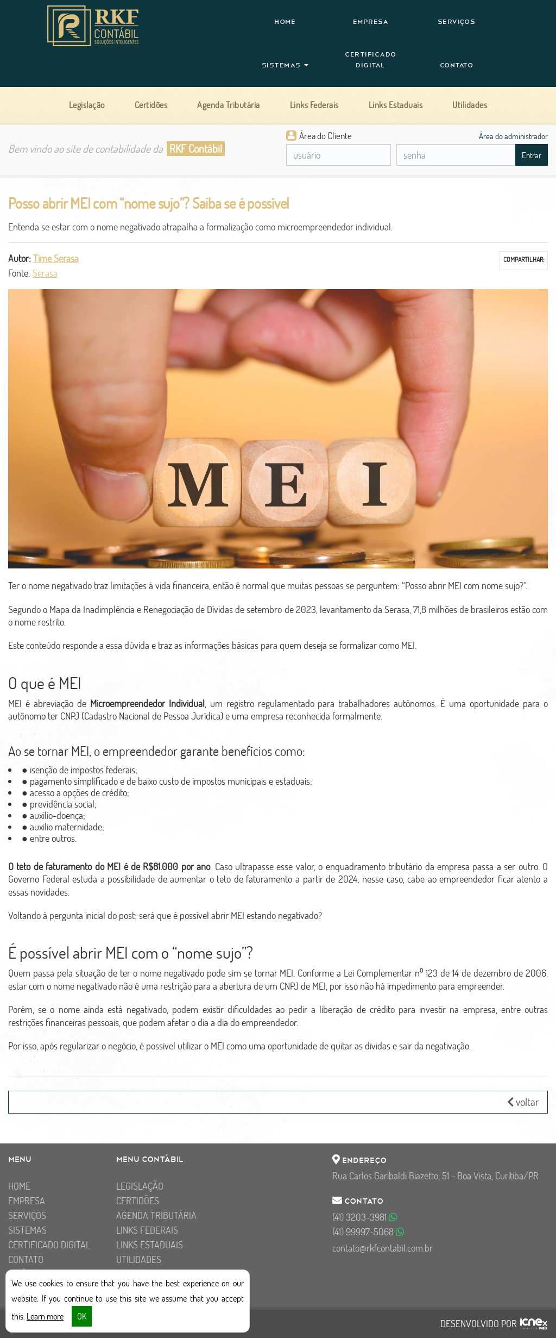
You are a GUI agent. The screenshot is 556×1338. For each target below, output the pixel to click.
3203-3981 (364, 1217)
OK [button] (81, 1316)
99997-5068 (368, 1232)
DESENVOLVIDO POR (478, 1324)
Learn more (45, 1316)
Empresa (371, 22)
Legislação (139, 1186)
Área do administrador (513, 135)
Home (284, 22)
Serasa (45, 273)
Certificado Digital (370, 59)
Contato (456, 65)
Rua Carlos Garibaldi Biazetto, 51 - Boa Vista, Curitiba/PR (435, 1176)
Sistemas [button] (285, 65)
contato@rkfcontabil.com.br (382, 1248)
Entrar (531, 155)
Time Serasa (56, 258)
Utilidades (138, 1259)
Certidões (137, 1201)
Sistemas (27, 1230)
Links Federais (147, 1230)
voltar (523, 1102)
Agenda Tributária (156, 1215)
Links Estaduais (149, 1245)
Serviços (457, 22)
